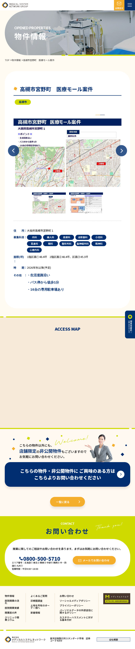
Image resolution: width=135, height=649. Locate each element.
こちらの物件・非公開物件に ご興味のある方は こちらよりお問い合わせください (67, 474)
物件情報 (16, 60)
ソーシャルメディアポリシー (75, 600)
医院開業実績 (12, 608)
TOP (7, 60)
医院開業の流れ (12, 602)
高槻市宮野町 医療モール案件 (38, 60)
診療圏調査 (36, 600)
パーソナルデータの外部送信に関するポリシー (76, 611)
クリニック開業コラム (12, 619)
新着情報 (35, 612)
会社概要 (113, 639)
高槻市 (23, 102)
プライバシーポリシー (71, 605)
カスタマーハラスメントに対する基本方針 (76, 619)
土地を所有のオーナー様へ (40, 607)
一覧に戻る (62, 502)
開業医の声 (11, 612)
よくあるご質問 (39, 596)
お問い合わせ (67, 596)
